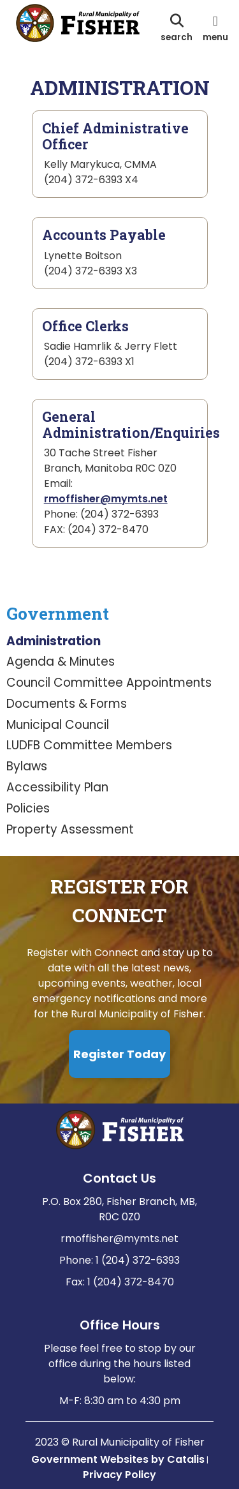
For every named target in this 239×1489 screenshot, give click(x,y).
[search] (177, 27)
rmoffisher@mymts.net (106, 498)
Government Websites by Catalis (118, 1459)
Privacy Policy (119, 1474)
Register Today (119, 1054)
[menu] (215, 27)
